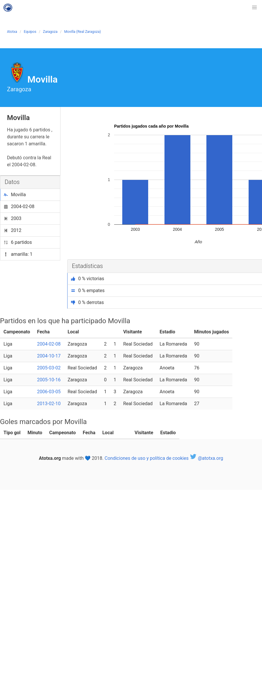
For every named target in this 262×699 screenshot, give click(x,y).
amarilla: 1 (18, 254)
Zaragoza (50, 32)
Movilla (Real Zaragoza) (82, 32)
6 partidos (18, 242)
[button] (254, 7)
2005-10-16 (49, 379)
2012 (12, 230)
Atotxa (12, 32)
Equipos (30, 32)
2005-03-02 (49, 368)
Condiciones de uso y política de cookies (146, 458)
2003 (12, 218)
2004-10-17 (49, 356)
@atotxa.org (206, 458)
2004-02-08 (19, 206)
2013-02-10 (49, 403)
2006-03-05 (49, 391)
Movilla (15, 194)
